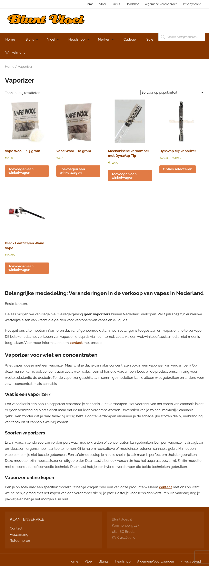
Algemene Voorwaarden (161, 4)
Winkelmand (15, 52)
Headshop (132, 4)
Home (89, 4)
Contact (16, 528)
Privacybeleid (192, 4)
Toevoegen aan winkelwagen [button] (20, 171)
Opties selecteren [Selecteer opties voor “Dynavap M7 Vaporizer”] (177, 169)
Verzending (19, 534)
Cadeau (129, 39)
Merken (106, 39)
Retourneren (20, 540)
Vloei (102, 4)
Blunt (32, 39)
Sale (149, 39)
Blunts (116, 4)
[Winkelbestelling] (172, 92)
